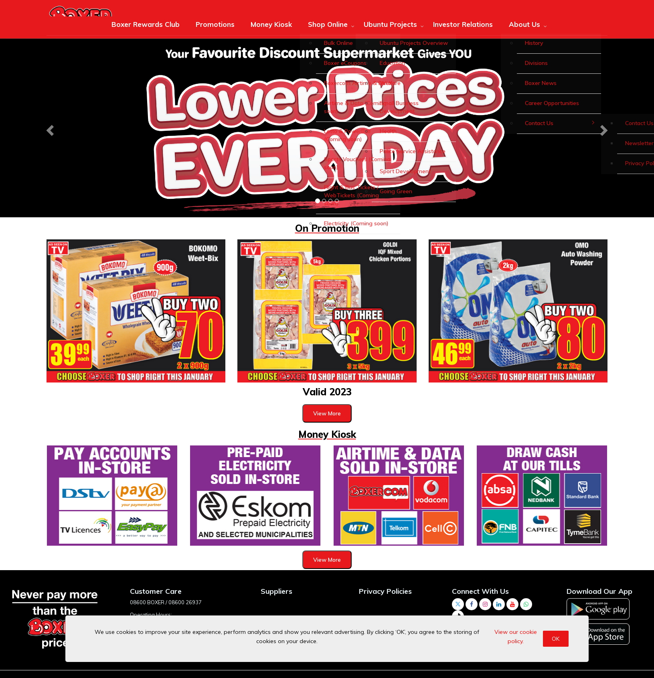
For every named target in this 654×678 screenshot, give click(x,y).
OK (555, 638)
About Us (524, 24)
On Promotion (327, 228)
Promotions (215, 24)
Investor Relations (463, 24)
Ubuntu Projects (390, 24)
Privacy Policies (385, 591)
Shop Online (328, 24)
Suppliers (276, 591)
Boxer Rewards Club (145, 24)
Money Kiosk (271, 24)
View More (327, 413)
